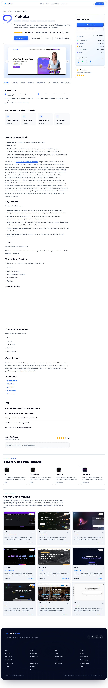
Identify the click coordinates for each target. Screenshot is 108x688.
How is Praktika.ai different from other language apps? (23, 408)
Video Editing (9, 663)
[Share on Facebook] (78, 62)
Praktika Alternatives (62, 38)
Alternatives (41, 82)
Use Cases (31, 82)
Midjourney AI (34, 663)
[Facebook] (88, 637)
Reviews (55, 82)
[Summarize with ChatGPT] (50, 32)
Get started (100, 3)
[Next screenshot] (67, 61)
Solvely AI (10, 394)
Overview (6, 82)
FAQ (49, 82)
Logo (6, 650)
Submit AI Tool (55, 4)
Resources (64, 3)
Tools (56, 653)
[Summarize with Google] (57, 32)
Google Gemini (34, 656)
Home (4, 11)
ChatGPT (32, 650)
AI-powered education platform (27, 162)
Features (14, 82)
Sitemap (82, 666)
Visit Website (21, 38)
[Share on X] (86, 62)
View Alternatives (90, 29)
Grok (31, 660)
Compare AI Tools (60, 656)
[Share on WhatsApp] (82, 62)
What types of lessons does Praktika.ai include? (21, 418)
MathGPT (10, 387)
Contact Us (58, 660)
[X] (101, 637)
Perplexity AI (33, 669)
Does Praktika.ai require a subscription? (18, 427)
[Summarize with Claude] (53, 32)
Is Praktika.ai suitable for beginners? (17, 423)
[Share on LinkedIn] (90, 62)
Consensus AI (12, 381)
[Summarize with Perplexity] (63, 32)
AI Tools (42, 4)
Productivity (8, 656)
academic (33, 20)
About (82, 653)
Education (25, 20)
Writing (7, 666)
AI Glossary (58, 663)
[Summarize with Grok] (60, 32)
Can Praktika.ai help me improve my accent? (19, 413)
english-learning (42, 20)
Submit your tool (84, 656)
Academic (17, 11)
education (51, 20)
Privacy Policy (84, 660)
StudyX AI (10, 384)
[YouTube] (97, 637)
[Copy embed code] (67, 32)
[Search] (93, 3)
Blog (47, 4)
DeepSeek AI (33, 653)
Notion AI (32, 666)
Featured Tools (66, 82)
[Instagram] (92, 637)
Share (47, 38)
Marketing (8, 653)
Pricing (23, 82)
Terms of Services (85, 663)
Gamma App (11, 390)
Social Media (8, 660)
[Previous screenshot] (7, 61)
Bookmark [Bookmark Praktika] (35, 38)
